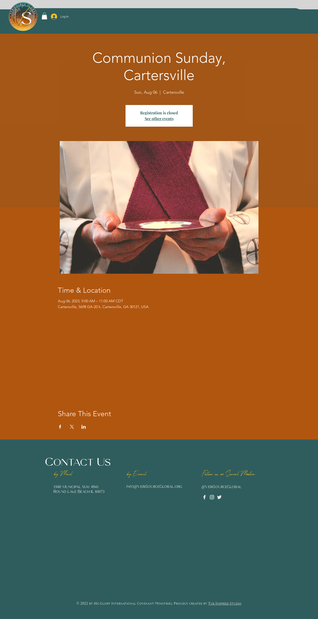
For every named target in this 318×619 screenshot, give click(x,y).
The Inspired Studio (224, 603)
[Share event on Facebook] (60, 427)
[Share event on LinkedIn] (83, 427)
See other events (159, 118)
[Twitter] (219, 497)
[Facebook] (204, 497)
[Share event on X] (72, 427)
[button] (44, 15)
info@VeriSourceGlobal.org (154, 486)
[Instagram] (212, 497)
